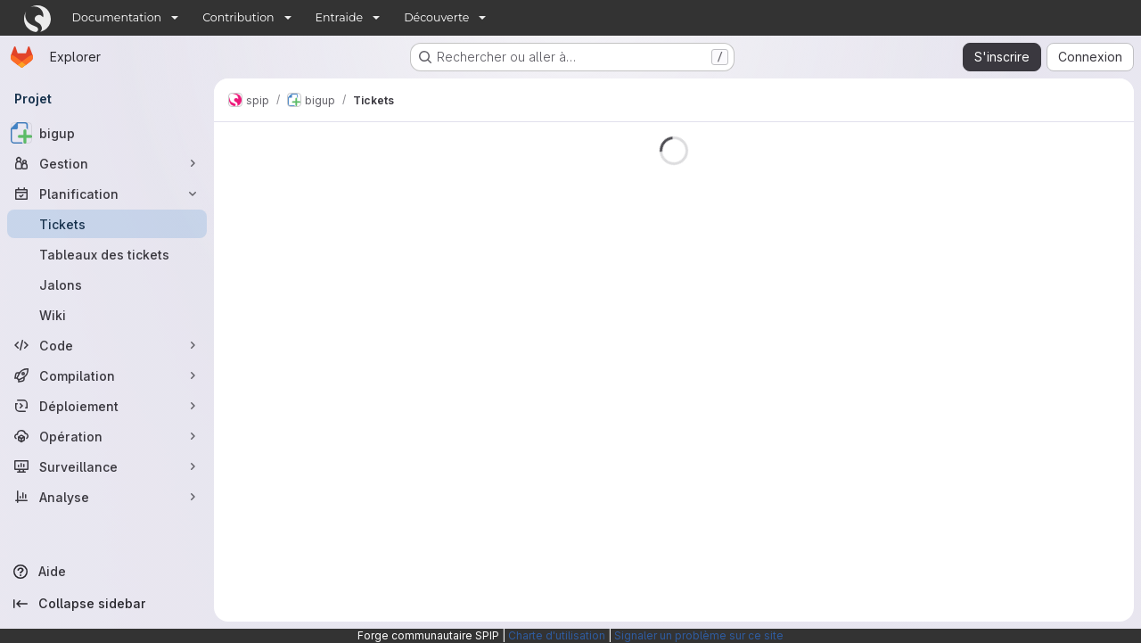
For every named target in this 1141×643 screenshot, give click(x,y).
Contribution (238, 17)
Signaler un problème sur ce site (699, 635)
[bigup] (107, 133)
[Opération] (107, 436)
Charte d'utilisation (556, 635)
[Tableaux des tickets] (107, 254)
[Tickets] (107, 224)
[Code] (107, 345)
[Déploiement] (107, 406)
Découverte (436, 17)
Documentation (117, 17)
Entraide (340, 17)
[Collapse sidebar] (107, 603)
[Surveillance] (107, 466)
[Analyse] (107, 496)
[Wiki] (107, 315)
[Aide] (107, 571)
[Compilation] (107, 375)
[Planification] (107, 193)
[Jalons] (107, 284)
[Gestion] (107, 163)
